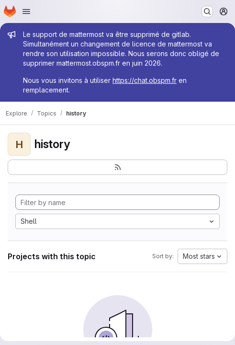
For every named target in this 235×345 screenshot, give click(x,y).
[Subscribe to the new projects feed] (117, 167)
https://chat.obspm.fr (144, 80)
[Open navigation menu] (26, 11)
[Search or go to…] (207, 11)
